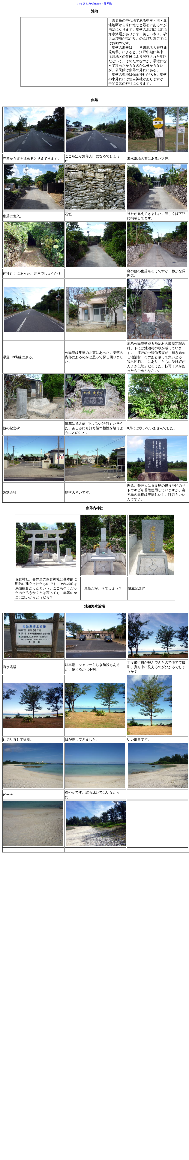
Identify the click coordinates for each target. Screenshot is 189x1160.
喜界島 (108, 3)
